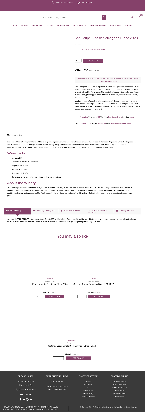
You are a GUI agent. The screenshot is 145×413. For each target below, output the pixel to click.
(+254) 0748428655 (64, 2)
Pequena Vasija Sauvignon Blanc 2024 (50, 284)
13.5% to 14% (85, 123)
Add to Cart (54, 297)
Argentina (84, 117)
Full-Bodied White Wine (121, 123)
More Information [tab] (14, 135)
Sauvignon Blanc (115, 117)
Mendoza (102, 123)
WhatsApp (87, 2)
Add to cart (92, 60)
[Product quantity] (78, 61)
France (94, 279)
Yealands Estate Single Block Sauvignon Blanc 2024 (72, 346)
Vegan (131, 117)
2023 (97, 117)
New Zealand (72, 341)
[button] (20, 400)
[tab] (17, 211)
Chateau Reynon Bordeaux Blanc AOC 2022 (93, 284)
